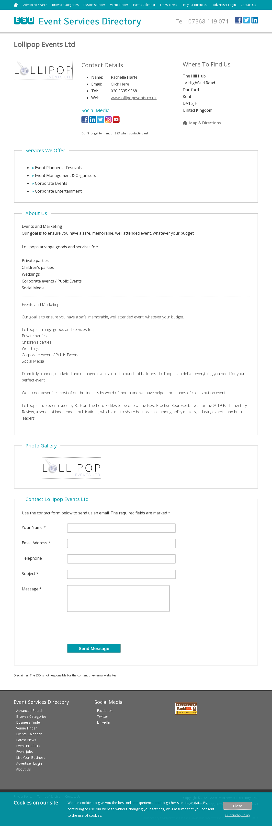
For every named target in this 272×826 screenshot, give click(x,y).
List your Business (194, 5)
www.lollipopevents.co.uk (134, 97)
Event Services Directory (77, 21)
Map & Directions (202, 123)
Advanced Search (35, 5)
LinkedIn (103, 722)
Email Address (34, 542)
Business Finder (94, 5)
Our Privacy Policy (237, 815)
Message (30, 589)
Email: (96, 84)
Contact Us (248, 5)
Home (16, 5)
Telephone (32, 558)
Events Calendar (144, 5)
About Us (23, 769)
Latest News (168, 5)
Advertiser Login (224, 5)
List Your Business (30, 757)
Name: (97, 77)
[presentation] (104, 629)
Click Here (120, 84)
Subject (28, 573)
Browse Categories (65, 5)
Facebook (105, 710)
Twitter (102, 716)
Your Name (32, 527)
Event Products (28, 745)
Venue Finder (119, 5)
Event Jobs (24, 751)
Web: (95, 97)
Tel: (94, 91)
